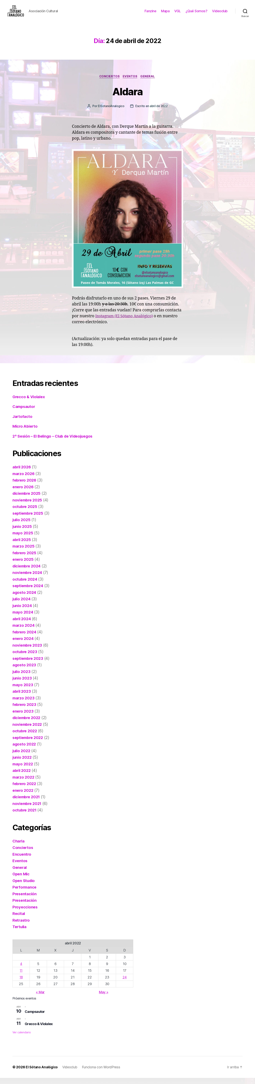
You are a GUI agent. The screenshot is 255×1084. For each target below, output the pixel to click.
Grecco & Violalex (29, 402)
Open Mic (21, 880)
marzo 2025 (23, 552)
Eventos (130, 82)
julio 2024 (22, 605)
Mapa (165, 14)
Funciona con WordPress (102, 1073)
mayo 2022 (23, 770)
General (149, 82)
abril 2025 (22, 545)
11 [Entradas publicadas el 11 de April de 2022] (21, 977)
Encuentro (22, 860)
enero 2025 (23, 565)
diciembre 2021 (27, 803)
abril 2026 (22, 473)
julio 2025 (22, 526)
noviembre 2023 (28, 651)
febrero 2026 (25, 486)
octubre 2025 (25, 512)
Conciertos (109, 82)
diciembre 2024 (27, 572)
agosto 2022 (24, 750)
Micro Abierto (25, 432)
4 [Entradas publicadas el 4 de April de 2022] (21, 970)
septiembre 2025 (28, 519)
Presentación (25, 900)
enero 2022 (23, 796)
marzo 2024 (23, 631)
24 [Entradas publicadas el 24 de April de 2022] (125, 983)
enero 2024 (23, 644)
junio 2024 (22, 611)
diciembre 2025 (27, 499)
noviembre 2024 (28, 578)
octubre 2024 (25, 585)
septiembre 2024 (29, 592)
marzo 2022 (23, 783)
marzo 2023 (23, 704)
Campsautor (24, 412)
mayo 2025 (23, 539)
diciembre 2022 (27, 724)
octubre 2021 (25, 816)
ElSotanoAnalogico (110, 112)
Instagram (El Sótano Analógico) (125, 322)
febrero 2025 (25, 559)
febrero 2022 (25, 790)
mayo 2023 (23, 690)
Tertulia (20, 933)
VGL (177, 14)
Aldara (127, 97)
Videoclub (220, 14)
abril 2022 (22, 776)
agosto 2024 (24, 598)
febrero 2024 (25, 638)
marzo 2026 (23, 479)
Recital (19, 919)
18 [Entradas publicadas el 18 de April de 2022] (21, 983)
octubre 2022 (25, 737)
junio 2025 (22, 532)
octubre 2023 (25, 658)
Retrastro (21, 926)
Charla (18, 847)
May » (103, 998)
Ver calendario (21, 1038)
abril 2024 (22, 625)
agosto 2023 (24, 671)
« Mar (40, 998)
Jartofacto (22, 422)
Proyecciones (25, 913)
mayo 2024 (23, 618)
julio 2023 (22, 677)
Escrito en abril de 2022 (152, 112)
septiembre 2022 (28, 743)
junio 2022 (22, 763)
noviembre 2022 (28, 730)
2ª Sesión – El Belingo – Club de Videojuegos (55, 442)
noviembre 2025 (28, 506)
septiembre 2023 (28, 664)
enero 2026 (23, 493)
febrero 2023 (25, 710)
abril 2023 (22, 697)
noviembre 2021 (27, 809)
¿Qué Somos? (196, 14)
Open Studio (24, 886)
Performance (25, 893)
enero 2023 (23, 717)
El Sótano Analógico (42, 1073)
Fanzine (150, 14)
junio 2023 (22, 684)
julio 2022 (22, 756)
